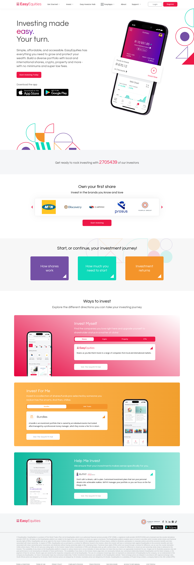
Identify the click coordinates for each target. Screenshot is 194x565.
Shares (84, 339)
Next (162, 207)
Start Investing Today (28, 75)
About (123, 4)
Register (170, 4)
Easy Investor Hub (87, 4)
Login (155, 4)
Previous (32, 207)
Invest (68, 4)
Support (135, 4)
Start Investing (97, 223)
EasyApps (106, 4)
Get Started (52, 4)
